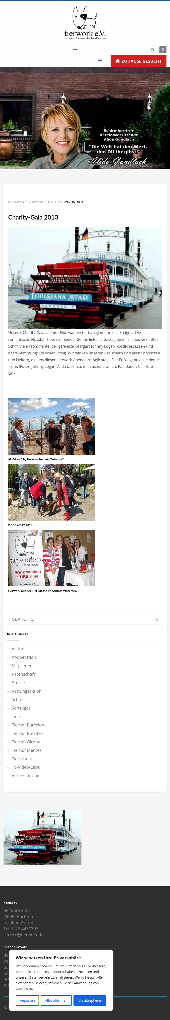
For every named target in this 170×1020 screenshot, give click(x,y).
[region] (61, 980)
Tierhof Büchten (27, 733)
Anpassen (27, 1000)
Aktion (18, 648)
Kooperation (24, 657)
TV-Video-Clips (26, 767)
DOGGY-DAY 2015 (20, 525)
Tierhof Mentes (27, 750)
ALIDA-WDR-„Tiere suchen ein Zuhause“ (36, 459)
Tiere (17, 716)
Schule (18, 699)
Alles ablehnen (56, 1000)
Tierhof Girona (26, 742)
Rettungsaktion (27, 691)
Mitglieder (22, 665)
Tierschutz (22, 758)
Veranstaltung (73, 202)
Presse (18, 682)
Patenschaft (23, 674)
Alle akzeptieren (90, 1000)
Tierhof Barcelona (29, 725)
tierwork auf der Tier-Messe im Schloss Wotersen (42, 591)
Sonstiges (21, 708)
